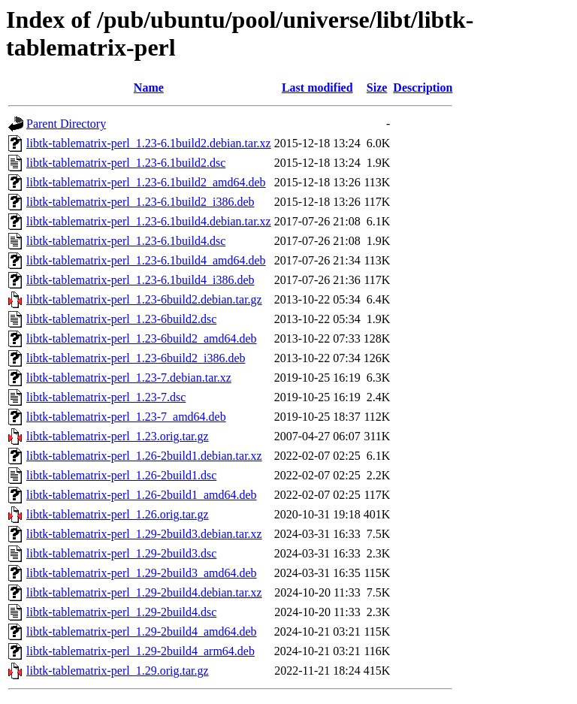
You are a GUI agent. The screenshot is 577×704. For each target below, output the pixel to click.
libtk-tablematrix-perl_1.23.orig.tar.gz (117, 436)
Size (377, 87)
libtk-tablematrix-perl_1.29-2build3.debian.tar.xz (144, 533)
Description (422, 87)
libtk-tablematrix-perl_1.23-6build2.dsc (121, 319)
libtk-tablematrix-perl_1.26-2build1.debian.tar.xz (144, 455)
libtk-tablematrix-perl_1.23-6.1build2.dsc (125, 162)
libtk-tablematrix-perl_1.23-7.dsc (106, 397)
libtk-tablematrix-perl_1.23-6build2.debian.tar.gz (144, 299)
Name (149, 87)
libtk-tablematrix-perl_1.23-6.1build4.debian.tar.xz (148, 221)
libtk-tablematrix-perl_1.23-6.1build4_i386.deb (140, 279)
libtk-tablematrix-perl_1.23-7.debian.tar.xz (128, 377)
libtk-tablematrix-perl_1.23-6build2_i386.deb (136, 358)
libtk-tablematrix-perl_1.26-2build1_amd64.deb (141, 494)
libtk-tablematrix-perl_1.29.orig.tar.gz (117, 670)
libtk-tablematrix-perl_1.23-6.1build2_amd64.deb (146, 182)
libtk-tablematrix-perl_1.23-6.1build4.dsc (125, 240)
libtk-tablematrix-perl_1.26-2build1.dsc (121, 475)
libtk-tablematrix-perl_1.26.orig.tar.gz (117, 514)
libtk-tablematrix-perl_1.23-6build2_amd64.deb (141, 338)
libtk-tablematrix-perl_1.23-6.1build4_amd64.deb (146, 260)
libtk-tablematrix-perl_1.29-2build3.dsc (121, 553)
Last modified (317, 87)
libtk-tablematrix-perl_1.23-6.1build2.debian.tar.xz (148, 143)
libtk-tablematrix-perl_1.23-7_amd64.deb (126, 416)
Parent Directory (66, 123)
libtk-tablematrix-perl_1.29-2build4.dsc (121, 612)
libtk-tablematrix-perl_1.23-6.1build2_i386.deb (140, 201)
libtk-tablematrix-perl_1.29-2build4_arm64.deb (140, 651)
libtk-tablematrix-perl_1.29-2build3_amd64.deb (141, 573)
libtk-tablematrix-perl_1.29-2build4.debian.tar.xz (144, 592)
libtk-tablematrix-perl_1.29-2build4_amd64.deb (141, 631)
